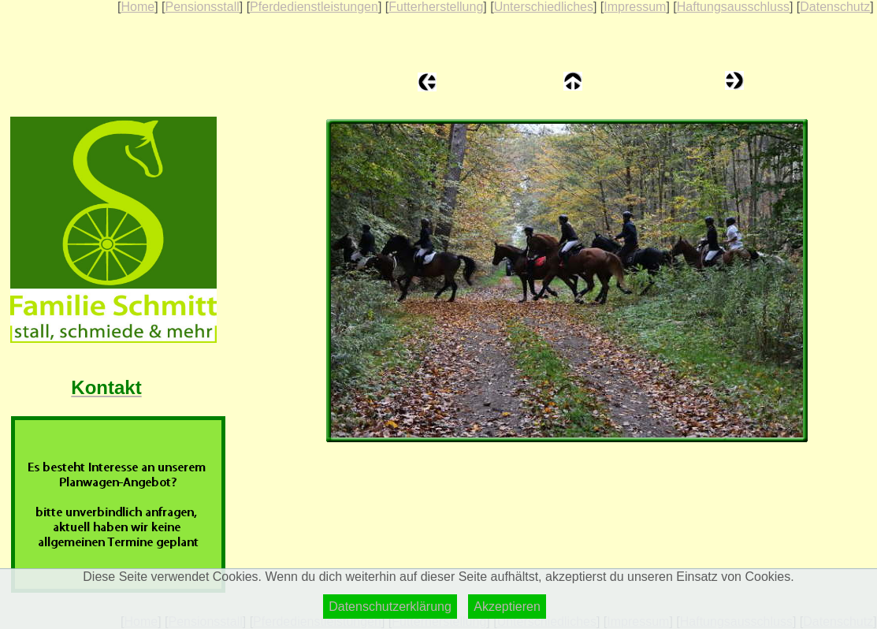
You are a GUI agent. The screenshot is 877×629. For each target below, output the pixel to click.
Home (137, 6)
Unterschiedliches (543, 6)
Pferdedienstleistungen (314, 6)
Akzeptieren (507, 606)
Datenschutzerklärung (390, 606)
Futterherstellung (435, 6)
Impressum (635, 6)
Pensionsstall (202, 6)
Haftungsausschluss (733, 6)
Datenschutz (835, 6)
